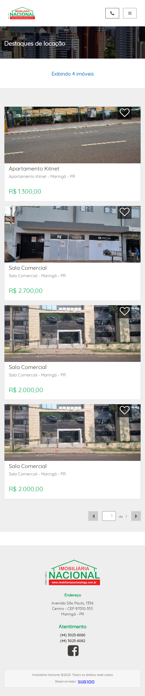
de (121, 517)
